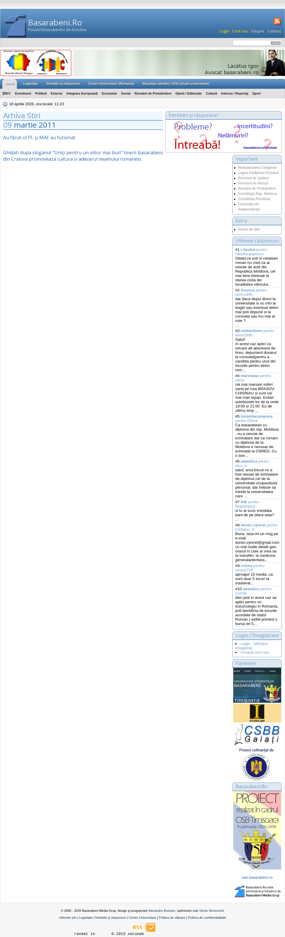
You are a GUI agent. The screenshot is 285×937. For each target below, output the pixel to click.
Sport (256, 93)
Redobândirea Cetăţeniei (257, 168)
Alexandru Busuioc (162, 910)
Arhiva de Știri (249, 229)
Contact (274, 31)
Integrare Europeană (82, 93)
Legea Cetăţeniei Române (258, 173)
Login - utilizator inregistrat (251, 645)
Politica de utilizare (172, 917)
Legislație (85, 917)
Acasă (9, 83)
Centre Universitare (142, 917)
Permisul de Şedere (253, 178)
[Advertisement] (197, 213)
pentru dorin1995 (251, 292)
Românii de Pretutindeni (153, 93)
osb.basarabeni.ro (257, 877)
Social (125, 93)
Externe (56, 93)
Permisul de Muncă (253, 183)
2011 (47, 124)
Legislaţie (30, 83)
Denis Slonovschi (212, 910)
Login (224, 31)
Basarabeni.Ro (55, 22)
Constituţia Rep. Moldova (257, 194)
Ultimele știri (67, 917)
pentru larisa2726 (249, 567)
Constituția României (254, 199)
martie (25, 124)
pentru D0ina (253, 418)
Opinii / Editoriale (188, 93)
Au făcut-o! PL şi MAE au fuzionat (39, 137)
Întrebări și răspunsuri (110, 917)
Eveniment (23, 93)
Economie (109, 93)
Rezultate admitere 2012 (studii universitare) (175, 83)
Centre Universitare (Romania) (111, 83)
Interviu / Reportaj (234, 93)
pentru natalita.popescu (251, 251)
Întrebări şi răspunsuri (63, 83)
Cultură (211, 93)
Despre (257, 31)
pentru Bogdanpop (247, 504)
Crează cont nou (255, 652)
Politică (41, 93)
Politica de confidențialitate (207, 917)
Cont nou (240, 31)
